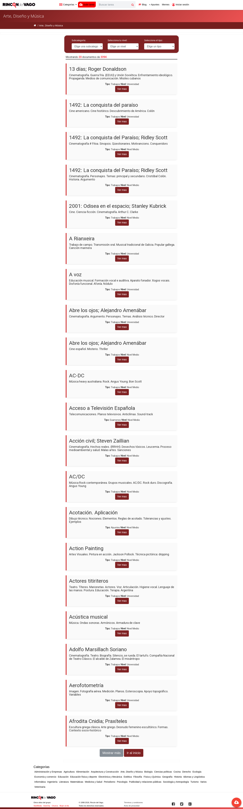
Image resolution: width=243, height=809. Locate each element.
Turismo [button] (195, 782)
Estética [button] (128, 776)
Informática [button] (40, 782)
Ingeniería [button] (52, 782)
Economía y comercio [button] (45, 776)
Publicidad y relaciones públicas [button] (145, 782)
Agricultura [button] (69, 771)
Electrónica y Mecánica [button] (110, 776)
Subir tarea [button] (86, 4)
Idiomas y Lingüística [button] (194, 776)
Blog (142, 4)
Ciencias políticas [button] (163, 771)
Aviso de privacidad (131, 806)
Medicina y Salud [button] (93, 782)
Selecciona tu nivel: (117, 40)
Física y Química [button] (152, 776)
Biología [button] (148, 771)
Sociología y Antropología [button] (176, 782)
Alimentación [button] (82, 771)
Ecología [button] (197, 771)
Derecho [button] (186, 771)
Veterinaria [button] (39, 787)
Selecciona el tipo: (153, 40)
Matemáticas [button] (76, 782)
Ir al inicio (133, 753)
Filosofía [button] (137, 776)
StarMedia (38, 806)
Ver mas (122, 88)
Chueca (55, 806)
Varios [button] (203, 782)
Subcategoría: (79, 40)
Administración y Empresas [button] (48, 771)
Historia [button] (178, 776)
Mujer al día (64, 806)
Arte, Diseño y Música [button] (132, 771)
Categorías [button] (67, 4)
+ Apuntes (154, 4)
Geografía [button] (167, 776)
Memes (165, 4)
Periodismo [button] (109, 782)
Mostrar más (111, 753)
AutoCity (46, 806)
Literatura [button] (64, 782)
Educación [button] (63, 776)
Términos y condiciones (133, 802)
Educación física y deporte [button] (83, 776)
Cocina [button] (177, 771)
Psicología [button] (122, 782)
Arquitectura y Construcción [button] (105, 771)
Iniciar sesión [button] (180, 4)
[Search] (113, 4)
